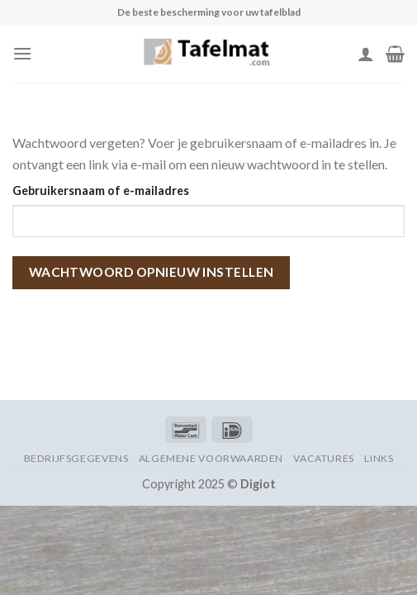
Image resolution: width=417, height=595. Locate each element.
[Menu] (22, 53)
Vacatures (323, 458)
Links (378, 458)
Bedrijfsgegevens (76, 458)
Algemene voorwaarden (211, 458)
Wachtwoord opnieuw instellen (151, 271)
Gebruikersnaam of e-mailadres (100, 190)
